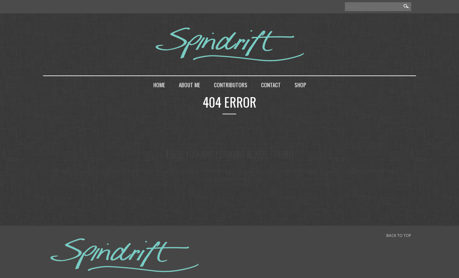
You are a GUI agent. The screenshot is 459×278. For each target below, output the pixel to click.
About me (189, 85)
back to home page (230, 191)
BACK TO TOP (398, 235)
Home (159, 85)
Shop (300, 85)
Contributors (230, 85)
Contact (271, 85)
